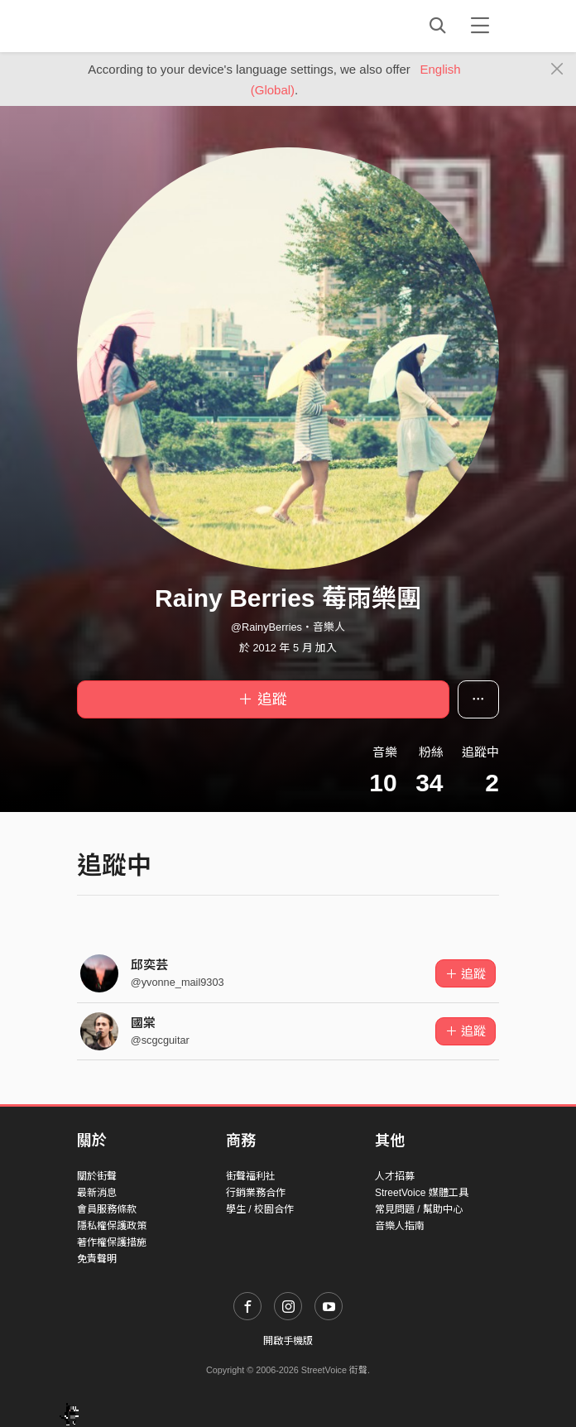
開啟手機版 (288, 1341)
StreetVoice (145, 25)
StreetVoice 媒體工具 (421, 1193)
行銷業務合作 (256, 1193)
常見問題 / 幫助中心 (419, 1209)
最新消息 (97, 1193)
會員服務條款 (107, 1209)
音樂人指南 (400, 1226)
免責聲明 (97, 1259)
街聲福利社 (251, 1176)
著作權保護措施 (111, 1242)
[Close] (557, 69)
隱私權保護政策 (111, 1226)
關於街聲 (97, 1176)
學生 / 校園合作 (260, 1209)
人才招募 (395, 1176)
